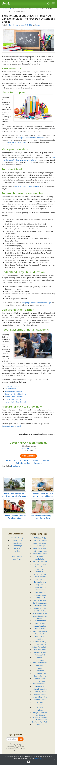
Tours (40, 705)
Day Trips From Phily (39, 722)
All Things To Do (40, 538)
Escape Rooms (40, 592)
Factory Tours (40, 598)
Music (40, 668)
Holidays (40, 639)
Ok (28, 761)
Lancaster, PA (7, 9)
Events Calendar (17, 556)
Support (38, 463)
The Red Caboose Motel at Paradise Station (15, 516)
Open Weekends (40, 681)
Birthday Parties (40, 564)
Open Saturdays (40, 676)
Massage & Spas (40, 652)
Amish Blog (17, 540)
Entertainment (40, 590)
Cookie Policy (38, 759)
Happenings (17, 546)
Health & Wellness (40, 631)
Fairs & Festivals (40, 600)
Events (46, 460)
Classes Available (40, 577)
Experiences (13, 25)
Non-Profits (40, 671)
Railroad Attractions (40, 689)
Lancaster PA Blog (16, 538)
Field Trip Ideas (40, 608)
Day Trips (39, 585)
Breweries (40, 571)
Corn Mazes (40, 579)
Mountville (25, 448)
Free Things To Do (40, 613)
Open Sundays (40, 678)
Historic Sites (40, 636)
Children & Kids (40, 574)
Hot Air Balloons (40, 644)
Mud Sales (17, 559)
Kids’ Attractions (40, 650)
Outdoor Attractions (40, 684)
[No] (54, 759)
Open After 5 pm (40, 673)
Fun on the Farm (40, 621)
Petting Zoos (39, 686)
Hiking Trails (39, 634)
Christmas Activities (40, 540)
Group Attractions (39, 626)
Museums (40, 665)
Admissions (11, 460)
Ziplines (40, 710)
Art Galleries (39, 559)
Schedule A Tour (23, 463)
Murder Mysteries (40, 663)
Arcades (40, 556)
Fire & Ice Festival (40, 611)
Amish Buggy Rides (40, 551)
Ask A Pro (17, 548)
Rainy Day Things (40, 692)
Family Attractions (40, 603)
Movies (40, 657)
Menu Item (40, 724)
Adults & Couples (40, 546)
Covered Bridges (40, 582)
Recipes (17, 551)
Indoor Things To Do (39, 647)
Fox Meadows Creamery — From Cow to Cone (42, 516)
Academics (25, 460)
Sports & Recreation (40, 697)
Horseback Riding (39, 642)
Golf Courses (40, 623)
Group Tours (40, 629)
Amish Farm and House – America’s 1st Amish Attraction (15, 495)
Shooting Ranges (40, 694)
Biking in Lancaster (40, 562)
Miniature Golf (40, 655)
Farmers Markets (40, 606)
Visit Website (28, 455)
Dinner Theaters (40, 587)
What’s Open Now (39, 543)
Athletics (37, 460)
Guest (37, 25)
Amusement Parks (40, 554)
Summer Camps (40, 700)
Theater (40, 702)
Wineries (40, 707)
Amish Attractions (39, 548)
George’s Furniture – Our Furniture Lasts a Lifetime (42, 495)
